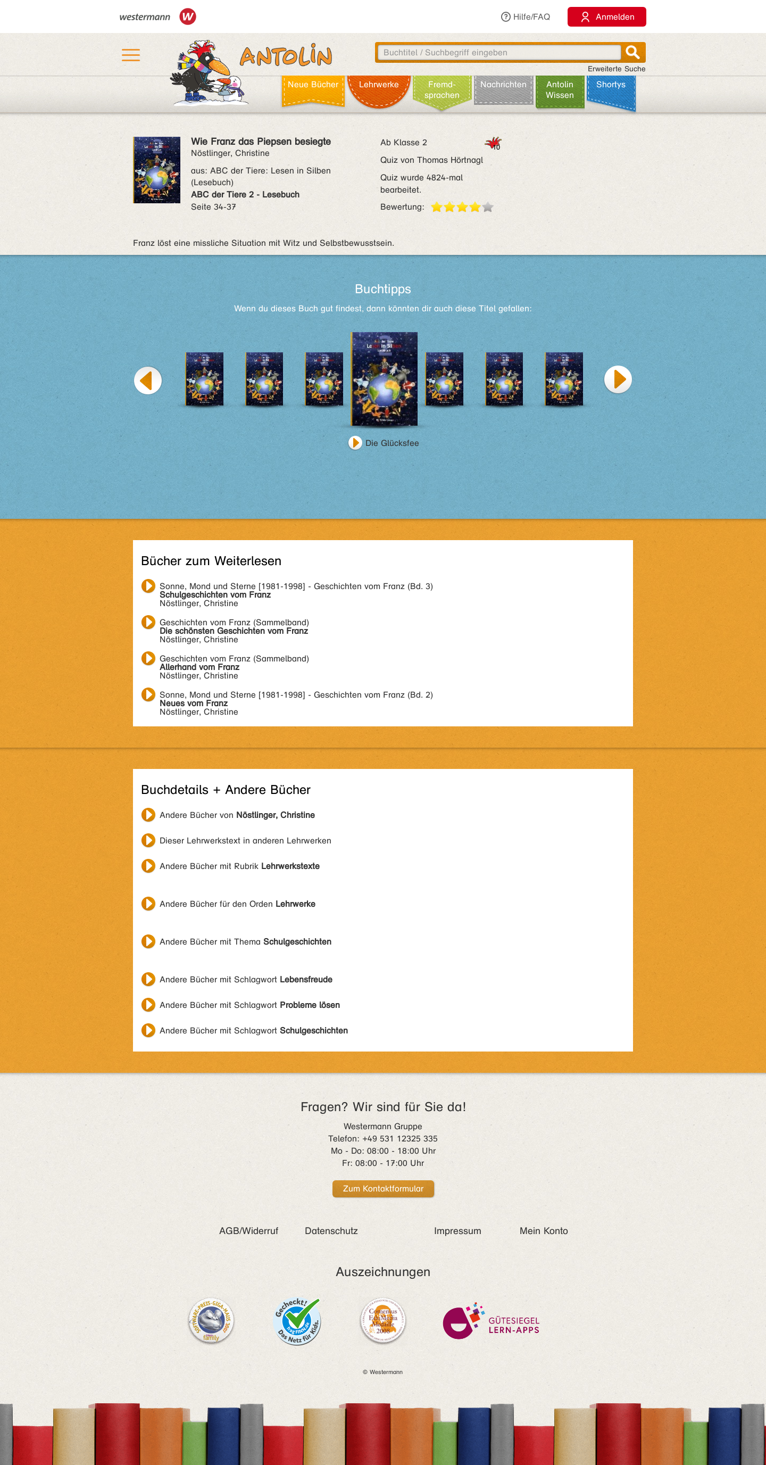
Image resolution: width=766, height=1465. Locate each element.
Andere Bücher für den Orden (237, 904)
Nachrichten (503, 84)
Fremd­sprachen (442, 89)
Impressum (457, 1231)
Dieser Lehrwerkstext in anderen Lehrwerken (245, 840)
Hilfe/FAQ (525, 17)
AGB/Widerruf (248, 1231)
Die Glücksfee (392, 443)
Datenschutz (331, 1231)
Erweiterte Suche (617, 68)
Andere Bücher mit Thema (245, 942)
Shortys (611, 84)
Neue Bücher (313, 84)
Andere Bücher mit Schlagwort (246, 979)
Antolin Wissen (560, 89)
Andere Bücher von (237, 815)
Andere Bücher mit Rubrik (240, 866)
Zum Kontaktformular (383, 1188)
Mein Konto (544, 1231)
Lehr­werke (379, 84)
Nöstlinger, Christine (296, 587)
